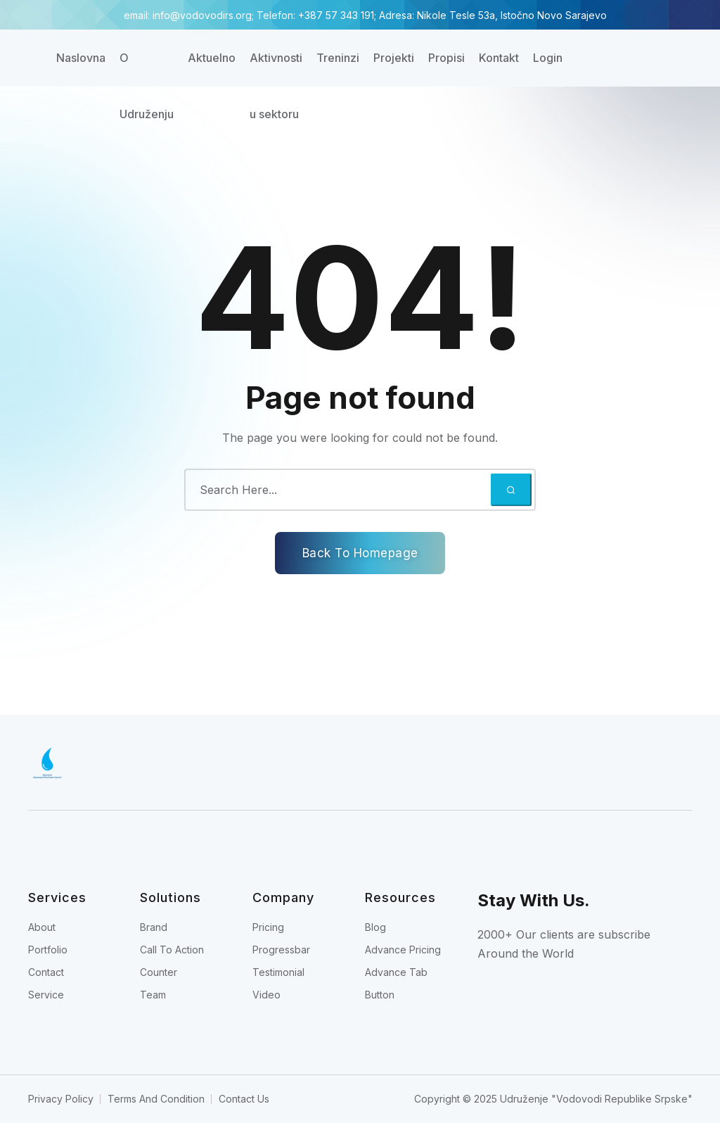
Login (547, 58)
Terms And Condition (156, 1099)
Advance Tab (396, 972)
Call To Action (172, 950)
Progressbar (281, 950)
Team (153, 995)
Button (379, 995)
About (42, 927)
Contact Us (244, 1099)
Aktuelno (212, 58)
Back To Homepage (360, 553)
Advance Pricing (403, 950)
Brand (153, 927)
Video (266, 995)
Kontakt (499, 58)
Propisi (446, 58)
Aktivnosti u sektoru (276, 68)
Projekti (393, 58)
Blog (375, 927)
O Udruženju (147, 68)
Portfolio (48, 950)
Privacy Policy (61, 1099)
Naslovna (80, 58)
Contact (46, 972)
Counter (158, 972)
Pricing (268, 927)
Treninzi (337, 58)
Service (46, 995)
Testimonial (278, 972)
